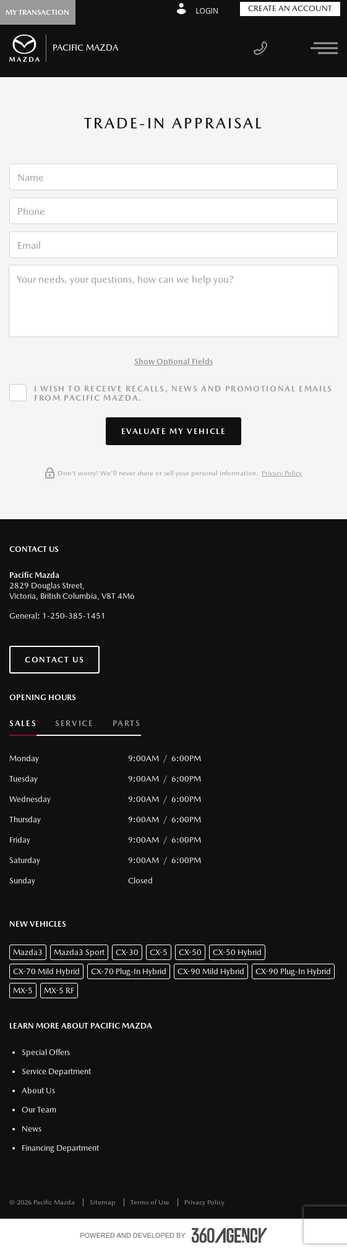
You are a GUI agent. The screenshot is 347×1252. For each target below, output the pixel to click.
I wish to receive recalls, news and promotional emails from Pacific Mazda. (183, 393)
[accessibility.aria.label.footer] (229, 1235)
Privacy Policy (282, 473)
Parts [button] (127, 723)
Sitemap (104, 1202)
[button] (174, 431)
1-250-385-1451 (74, 615)
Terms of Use (151, 1202)
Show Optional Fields (173, 361)
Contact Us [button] (54, 659)
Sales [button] (22, 723)
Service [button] (74, 723)
